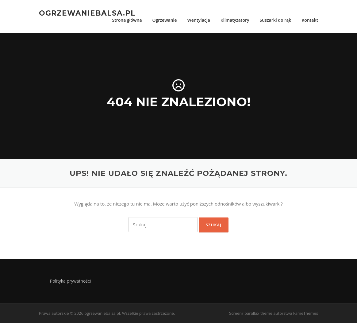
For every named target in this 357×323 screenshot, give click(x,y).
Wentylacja (198, 20)
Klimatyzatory (235, 20)
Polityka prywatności (70, 281)
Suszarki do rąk (275, 20)
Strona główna (127, 20)
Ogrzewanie (164, 20)
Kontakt (309, 20)
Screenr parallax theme (250, 313)
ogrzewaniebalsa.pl (87, 13)
